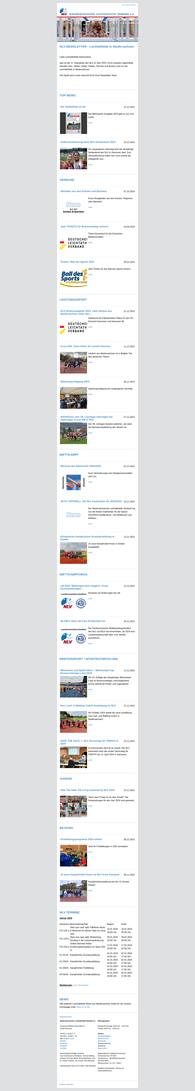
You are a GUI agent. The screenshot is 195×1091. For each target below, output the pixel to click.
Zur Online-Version (128, 5)
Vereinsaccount (103, 1038)
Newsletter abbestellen (66, 1084)
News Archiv (102, 1048)
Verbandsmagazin (104, 1036)
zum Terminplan (80, 985)
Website (63, 1041)
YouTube (63, 1048)
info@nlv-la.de (68, 1038)
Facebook (63, 1043)
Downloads (102, 1041)
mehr (90, 123)
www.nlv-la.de (83, 1007)
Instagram (63, 1046)
